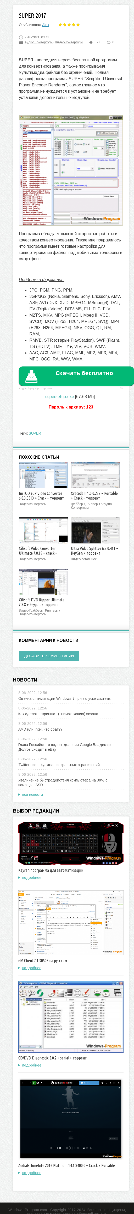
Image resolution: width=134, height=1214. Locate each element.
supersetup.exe (59, 396)
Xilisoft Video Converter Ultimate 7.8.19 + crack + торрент (38, 553)
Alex (45, 25)
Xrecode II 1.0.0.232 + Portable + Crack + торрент (94, 495)
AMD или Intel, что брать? (40, 729)
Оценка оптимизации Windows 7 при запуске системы (64, 698)
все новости (32, 794)
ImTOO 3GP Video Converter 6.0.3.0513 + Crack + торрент (41, 495)
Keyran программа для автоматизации (50, 870)
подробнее (31, 877)
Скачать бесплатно (84, 373)
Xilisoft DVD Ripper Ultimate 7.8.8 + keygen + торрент (41, 602)
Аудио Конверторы (39, 42)
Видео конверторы (69, 42)
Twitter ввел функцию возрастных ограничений (59, 765)
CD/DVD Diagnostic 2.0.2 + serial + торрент (52, 1058)
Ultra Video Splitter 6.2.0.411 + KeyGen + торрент (94, 550)
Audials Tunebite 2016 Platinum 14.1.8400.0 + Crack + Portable (66, 1165)
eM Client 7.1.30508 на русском (42, 960)
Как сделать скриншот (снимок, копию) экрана (58, 714)
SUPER (35, 433)
